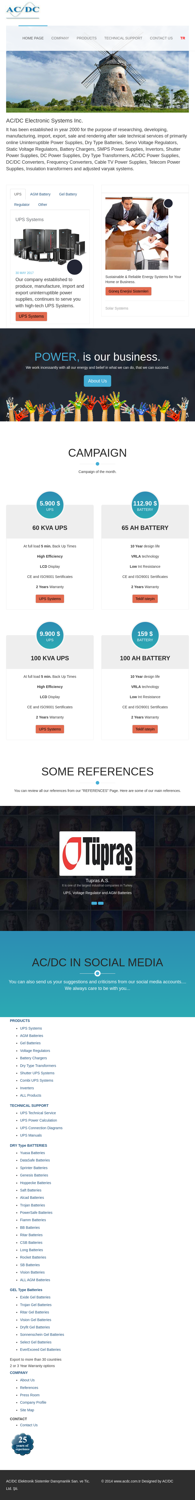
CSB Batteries (31, 1243)
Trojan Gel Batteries (36, 1305)
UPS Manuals (31, 1135)
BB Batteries (30, 1228)
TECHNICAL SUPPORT (123, 38)
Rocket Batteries (33, 1257)
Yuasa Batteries (32, 1153)
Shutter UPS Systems (37, 1073)
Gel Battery (68, 194)
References (29, 1388)
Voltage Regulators (35, 1051)
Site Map (27, 1410)
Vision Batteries (32, 1272)
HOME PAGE (33, 38)
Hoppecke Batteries (35, 1183)
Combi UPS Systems (36, 1080)
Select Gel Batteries (36, 1342)
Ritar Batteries (31, 1235)
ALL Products (30, 1095)
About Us (97, 381)
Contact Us (29, 1425)
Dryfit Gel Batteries (35, 1327)
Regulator (22, 205)
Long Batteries (31, 1250)
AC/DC (167, 1481)
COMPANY (60, 38)
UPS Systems (29, 219)
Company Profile (33, 1402)
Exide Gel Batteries (35, 1297)
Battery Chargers (33, 1058)
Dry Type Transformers (38, 1066)
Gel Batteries (30, 1043)
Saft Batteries (30, 1190)
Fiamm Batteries (33, 1220)
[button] (94, 903)
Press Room (30, 1395)
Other (42, 205)
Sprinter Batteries (33, 1168)
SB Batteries (30, 1265)
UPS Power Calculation (38, 1120)
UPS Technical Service (38, 1113)
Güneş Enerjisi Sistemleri (128, 291)
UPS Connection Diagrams (41, 1128)
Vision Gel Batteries (35, 1320)
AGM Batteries (31, 1036)
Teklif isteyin (145, 599)
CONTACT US (161, 38)
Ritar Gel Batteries (34, 1312)
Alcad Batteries (32, 1198)
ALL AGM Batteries (35, 1280)
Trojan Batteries (32, 1205)
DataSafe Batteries (35, 1160)
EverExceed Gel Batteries (40, 1350)
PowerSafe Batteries (36, 1213)
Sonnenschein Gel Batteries (42, 1335)
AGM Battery (40, 194)
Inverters (27, 1088)
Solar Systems (116, 308)
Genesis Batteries (34, 1175)
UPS (18, 194)
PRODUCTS (87, 38)
